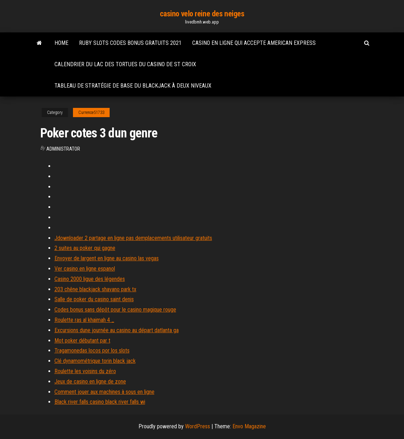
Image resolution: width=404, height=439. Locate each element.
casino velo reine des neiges (202, 13)
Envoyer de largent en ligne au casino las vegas (106, 258)
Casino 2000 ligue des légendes (89, 279)
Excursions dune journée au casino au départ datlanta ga (116, 330)
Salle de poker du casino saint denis (94, 299)
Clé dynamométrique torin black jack (95, 360)
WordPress (197, 426)
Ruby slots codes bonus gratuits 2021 (130, 43)
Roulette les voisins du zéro (85, 371)
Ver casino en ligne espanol (84, 268)
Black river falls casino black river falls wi (99, 401)
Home (61, 43)
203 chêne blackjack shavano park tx (95, 289)
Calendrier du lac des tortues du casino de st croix (125, 64)
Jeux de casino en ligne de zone (90, 381)
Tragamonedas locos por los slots (92, 350)
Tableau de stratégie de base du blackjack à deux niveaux (132, 85)
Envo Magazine (249, 426)
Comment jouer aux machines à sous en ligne (104, 391)
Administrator (63, 149)
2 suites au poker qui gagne (84, 248)
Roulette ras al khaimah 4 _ (84, 320)
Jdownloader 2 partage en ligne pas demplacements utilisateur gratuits (133, 238)
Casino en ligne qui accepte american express (254, 43)
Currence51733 (91, 112)
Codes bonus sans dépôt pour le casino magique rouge (115, 309)
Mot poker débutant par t (82, 340)
